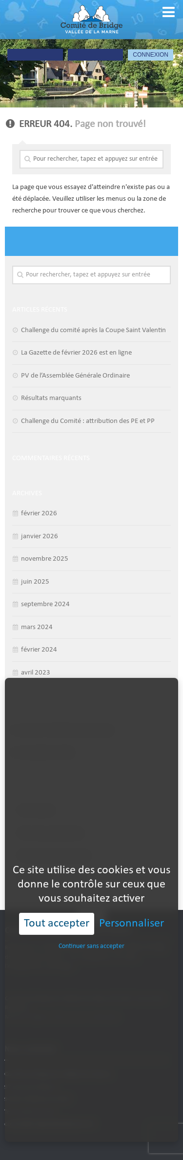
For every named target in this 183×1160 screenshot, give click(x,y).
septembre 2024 (45, 604)
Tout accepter (56, 901)
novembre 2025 (44, 559)
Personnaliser (131, 901)
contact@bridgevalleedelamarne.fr (49, 1124)
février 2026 (39, 513)
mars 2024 (37, 627)
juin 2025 (35, 582)
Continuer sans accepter (91, 923)
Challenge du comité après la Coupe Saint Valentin (93, 330)
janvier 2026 (39, 536)
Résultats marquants (51, 398)
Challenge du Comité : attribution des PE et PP (88, 421)
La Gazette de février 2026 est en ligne (76, 353)
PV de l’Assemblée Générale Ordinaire (75, 376)
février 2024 (39, 650)
